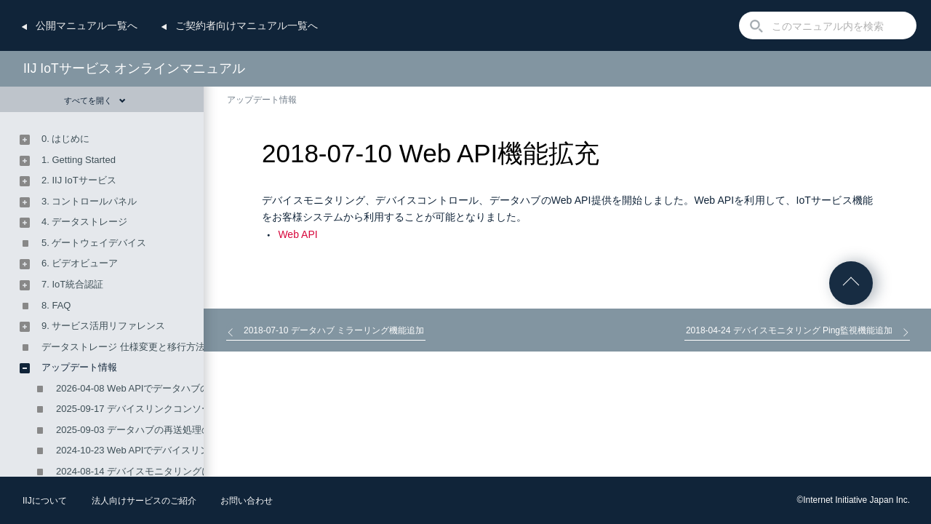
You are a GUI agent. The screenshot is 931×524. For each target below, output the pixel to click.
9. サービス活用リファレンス (103, 325)
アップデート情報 (262, 100)
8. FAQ (56, 305)
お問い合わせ (246, 501)
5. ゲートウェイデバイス (93, 242)
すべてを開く (95, 100)
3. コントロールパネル (89, 201)
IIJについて (45, 501)
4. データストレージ (84, 221)
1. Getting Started (78, 159)
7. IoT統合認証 (72, 284)
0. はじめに (65, 138)
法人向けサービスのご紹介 (144, 501)
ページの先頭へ (851, 283)
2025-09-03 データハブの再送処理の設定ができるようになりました (199, 429)
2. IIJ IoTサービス (78, 180)
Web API (297, 234)
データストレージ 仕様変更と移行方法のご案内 (142, 346)
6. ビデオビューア (79, 263)
